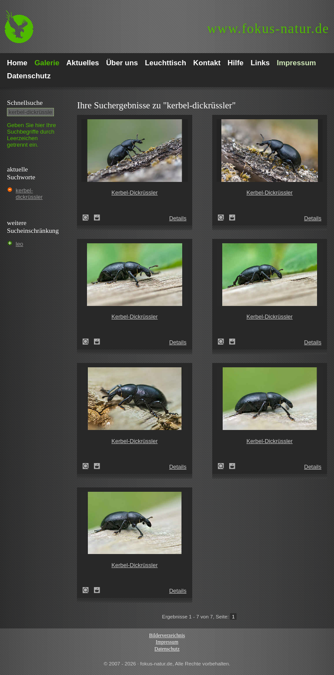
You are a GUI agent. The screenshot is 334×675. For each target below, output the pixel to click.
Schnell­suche (25, 102)
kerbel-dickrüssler (29, 193)
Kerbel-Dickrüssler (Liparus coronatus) (88, 218)
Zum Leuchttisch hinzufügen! (97, 218)
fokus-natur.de (268, 28)
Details (178, 218)
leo (19, 244)
